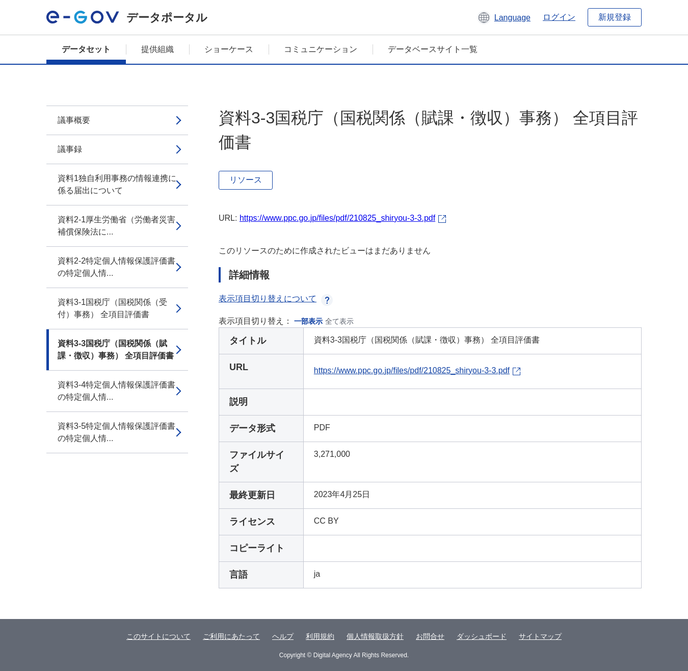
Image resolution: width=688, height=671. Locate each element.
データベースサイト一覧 (433, 49)
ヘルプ (283, 636)
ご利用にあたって (231, 636)
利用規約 (320, 636)
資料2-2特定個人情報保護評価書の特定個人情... (116, 266)
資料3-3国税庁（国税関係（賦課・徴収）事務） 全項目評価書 (116, 349)
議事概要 (74, 120)
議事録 (70, 149)
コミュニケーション (320, 49)
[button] (504, 17)
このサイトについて (158, 636)
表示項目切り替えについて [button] (276, 298)
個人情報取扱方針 (375, 636)
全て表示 (339, 321)
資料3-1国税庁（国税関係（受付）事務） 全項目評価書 (112, 308)
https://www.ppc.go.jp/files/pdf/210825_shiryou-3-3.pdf (337, 218)
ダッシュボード (482, 636)
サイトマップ (540, 636)
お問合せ (430, 636)
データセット (86, 49)
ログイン (559, 17)
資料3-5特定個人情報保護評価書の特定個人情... (116, 432)
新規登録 (614, 17)
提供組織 (157, 49)
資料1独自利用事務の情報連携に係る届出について (117, 184)
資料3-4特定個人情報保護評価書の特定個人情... (116, 390)
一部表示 (308, 321)
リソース (245, 179)
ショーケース (228, 49)
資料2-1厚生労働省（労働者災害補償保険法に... (116, 225)
